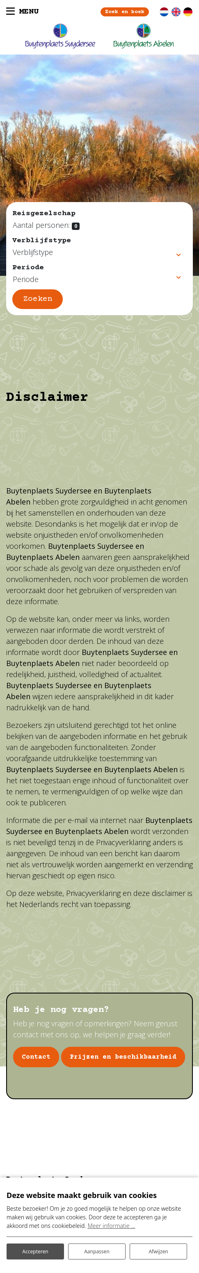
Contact (36, 1057)
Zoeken (38, 299)
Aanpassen (97, 1251)
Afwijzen (158, 1251)
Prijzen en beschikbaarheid (123, 1057)
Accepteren (35, 1251)
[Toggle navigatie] (22, 12)
